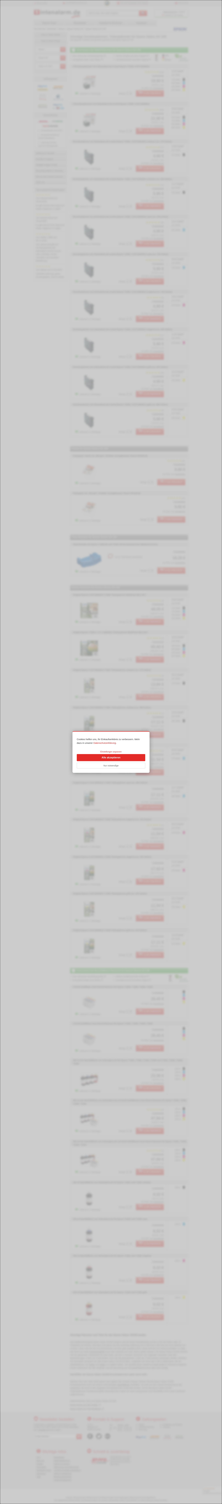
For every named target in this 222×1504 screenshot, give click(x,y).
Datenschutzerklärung (104, 743)
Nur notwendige (111, 765)
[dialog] (111, 752)
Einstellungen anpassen (111, 752)
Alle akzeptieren (111, 757)
